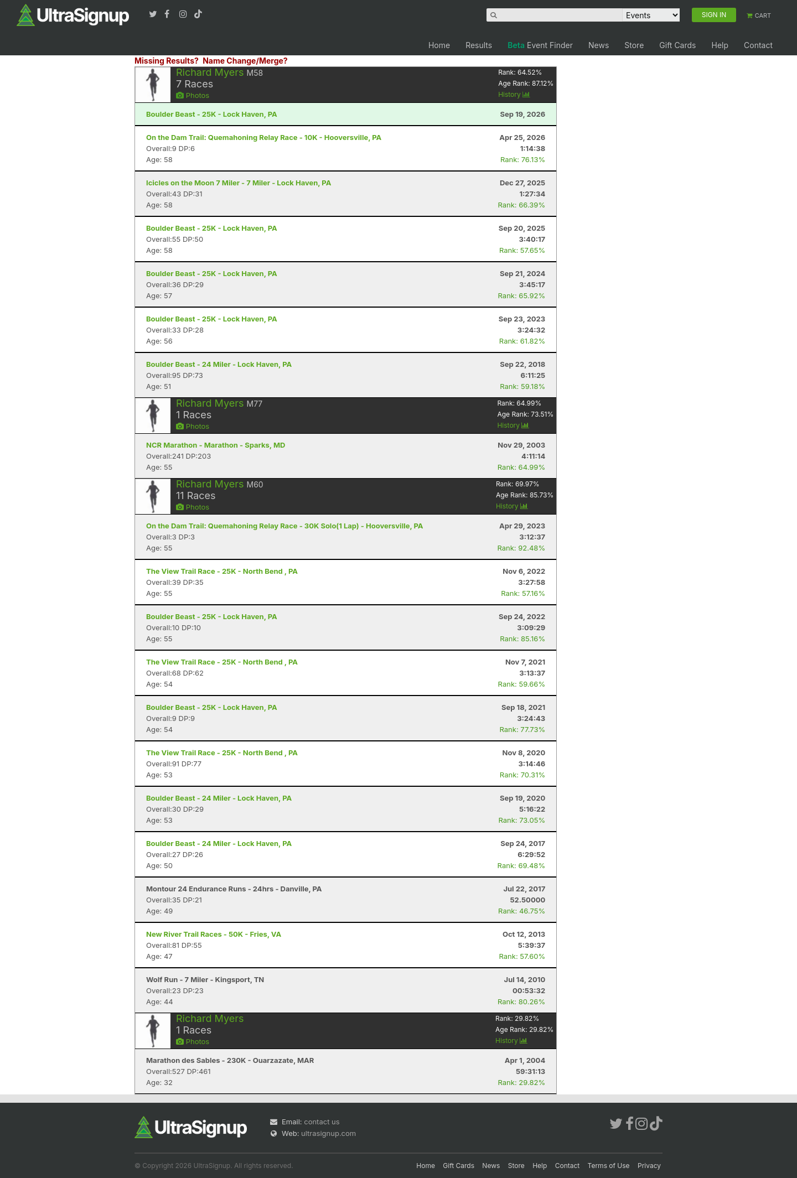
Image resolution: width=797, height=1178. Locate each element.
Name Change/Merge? (245, 60)
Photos (192, 95)
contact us (321, 1121)
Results (478, 45)
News (598, 45)
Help (719, 45)
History (514, 94)
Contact (758, 45)
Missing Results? (166, 60)
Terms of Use (609, 1165)
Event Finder (540, 45)
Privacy (649, 1165)
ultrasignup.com (328, 1133)
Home (439, 45)
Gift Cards (677, 45)
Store (634, 45)
